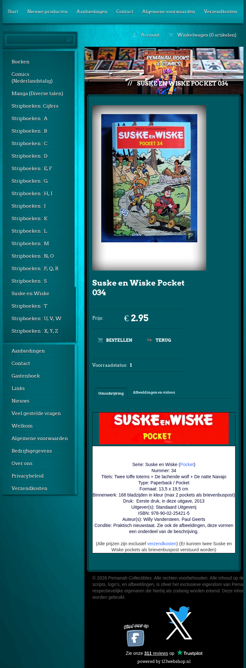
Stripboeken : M (30, 243)
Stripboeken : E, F (32, 168)
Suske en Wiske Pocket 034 (182, 83)
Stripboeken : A (29, 118)
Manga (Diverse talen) (37, 93)
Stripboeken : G (30, 181)
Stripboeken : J (28, 206)
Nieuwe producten (47, 11)
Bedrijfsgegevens (32, 451)
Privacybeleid (28, 476)
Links (18, 388)
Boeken (20, 62)
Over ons (22, 463)
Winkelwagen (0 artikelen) (202, 35)
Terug (163, 340)
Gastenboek (26, 376)
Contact (124, 11)
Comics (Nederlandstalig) (32, 77)
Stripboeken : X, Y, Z (35, 331)
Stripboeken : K (29, 218)
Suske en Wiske (30, 293)
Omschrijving (111, 393)
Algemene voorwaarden (168, 11)
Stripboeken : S (29, 281)
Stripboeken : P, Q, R (35, 268)
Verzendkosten (220, 11)
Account (146, 35)
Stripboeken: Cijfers (35, 106)
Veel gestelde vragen (36, 413)
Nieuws (20, 401)
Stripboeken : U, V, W (37, 318)
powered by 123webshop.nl (164, 660)
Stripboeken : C (29, 143)
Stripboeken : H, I (32, 193)
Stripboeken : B (29, 131)
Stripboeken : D (29, 156)
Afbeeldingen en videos (154, 392)
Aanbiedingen (92, 11)
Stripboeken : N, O (33, 256)
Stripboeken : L (29, 231)
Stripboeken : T (29, 306)
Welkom (22, 426)
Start (13, 11)
